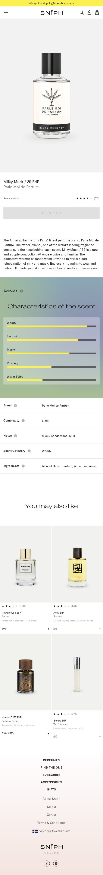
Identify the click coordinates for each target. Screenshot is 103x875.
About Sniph (51, 799)
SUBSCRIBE (51, 774)
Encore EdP (59, 720)
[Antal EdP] (77, 564)
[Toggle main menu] (6, 12)
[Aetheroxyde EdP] (26, 564)
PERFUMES (51, 760)
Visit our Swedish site (51, 831)
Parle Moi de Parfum (55, 405)
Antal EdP (58, 612)
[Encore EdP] (77, 672)
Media (51, 807)
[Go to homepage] (51, 847)
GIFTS (51, 789)
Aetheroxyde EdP (11, 612)
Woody (46, 451)
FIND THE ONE (51, 767)
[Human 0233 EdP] (26, 674)
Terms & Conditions (51, 823)
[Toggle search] (81, 12)
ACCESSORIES (51, 782)
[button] (51, 12)
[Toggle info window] (21, 291)
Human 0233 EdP (12, 717)
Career (51, 815)
